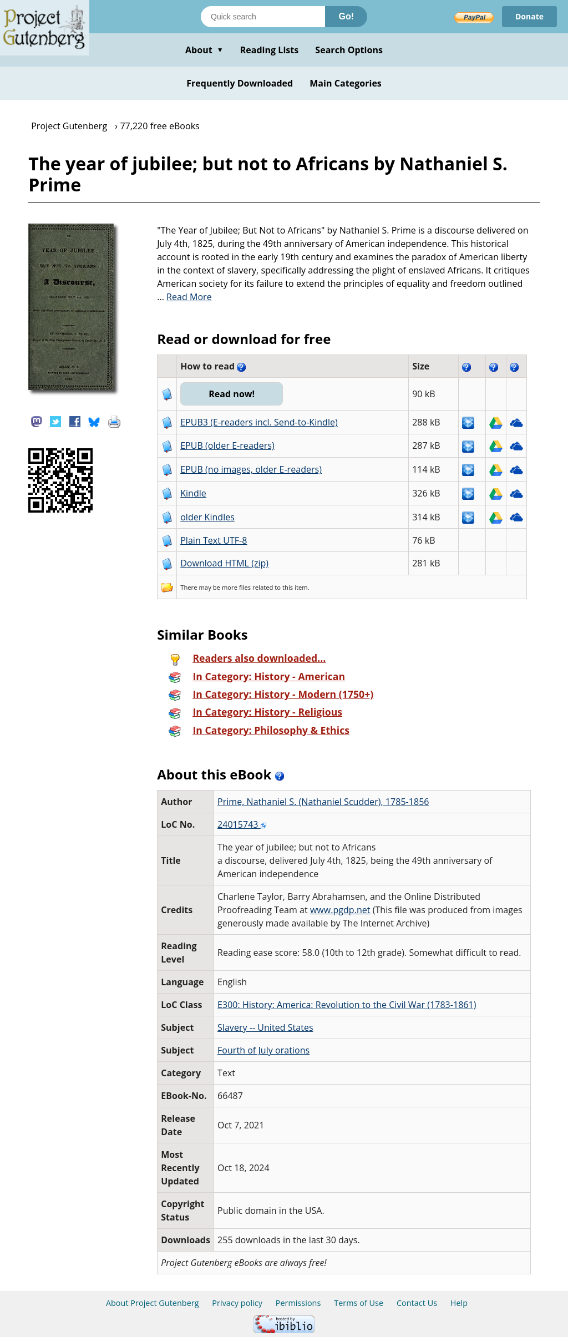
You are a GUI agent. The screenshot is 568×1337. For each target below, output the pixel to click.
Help (459, 1303)
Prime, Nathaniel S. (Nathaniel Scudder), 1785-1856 (323, 802)
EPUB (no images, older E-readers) (251, 469)
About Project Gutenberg (152, 1303)
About (204, 50)
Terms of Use (358, 1303)
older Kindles (207, 517)
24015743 (241, 824)
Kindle (193, 493)
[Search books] (263, 16)
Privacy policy (237, 1303)
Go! (346, 16)
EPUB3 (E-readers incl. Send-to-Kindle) (259, 422)
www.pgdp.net (340, 910)
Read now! (232, 394)
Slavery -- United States (265, 1027)
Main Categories (346, 83)
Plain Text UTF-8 (213, 540)
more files (236, 587)
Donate (529, 16)
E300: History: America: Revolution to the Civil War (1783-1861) (346, 1005)
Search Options (349, 50)
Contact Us (417, 1303)
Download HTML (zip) (224, 563)
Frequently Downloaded (239, 83)
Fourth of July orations (263, 1050)
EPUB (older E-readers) (227, 445)
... (184, 297)
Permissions (298, 1303)
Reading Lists (269, 50)
